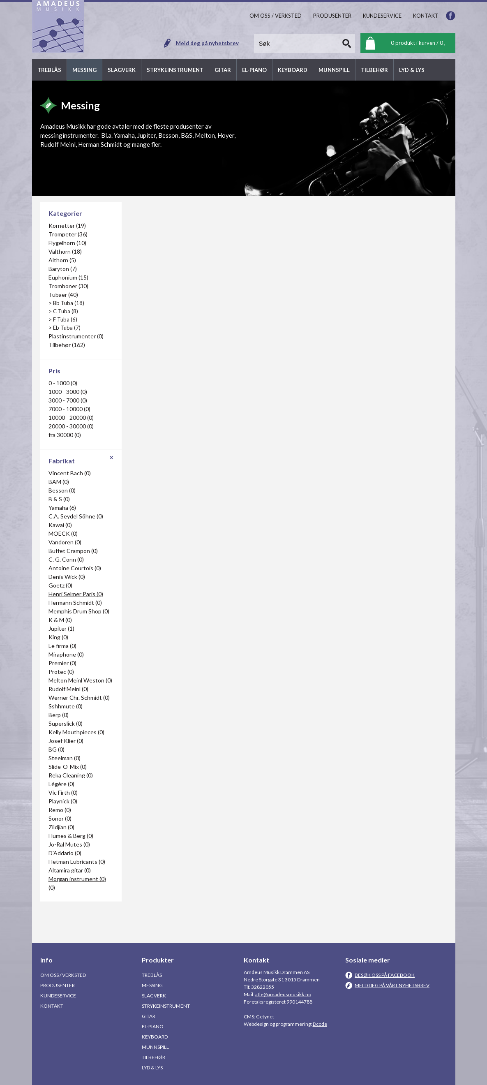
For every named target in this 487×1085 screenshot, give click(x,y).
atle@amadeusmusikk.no (283, 994)
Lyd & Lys (152, 1067)
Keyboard (155, 1037)
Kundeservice (58, 995)
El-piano (153, 1026)
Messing (152, 985)
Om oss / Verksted (63, 975)
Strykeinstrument (166, 1006)
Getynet (265, 1016)
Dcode (320, 1024)
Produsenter (57, 985)
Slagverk (154, 995)
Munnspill (155, 1047)
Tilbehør (153, 1057)
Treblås (152, 975)
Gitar (148, 1016)
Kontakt (51, 1006)
